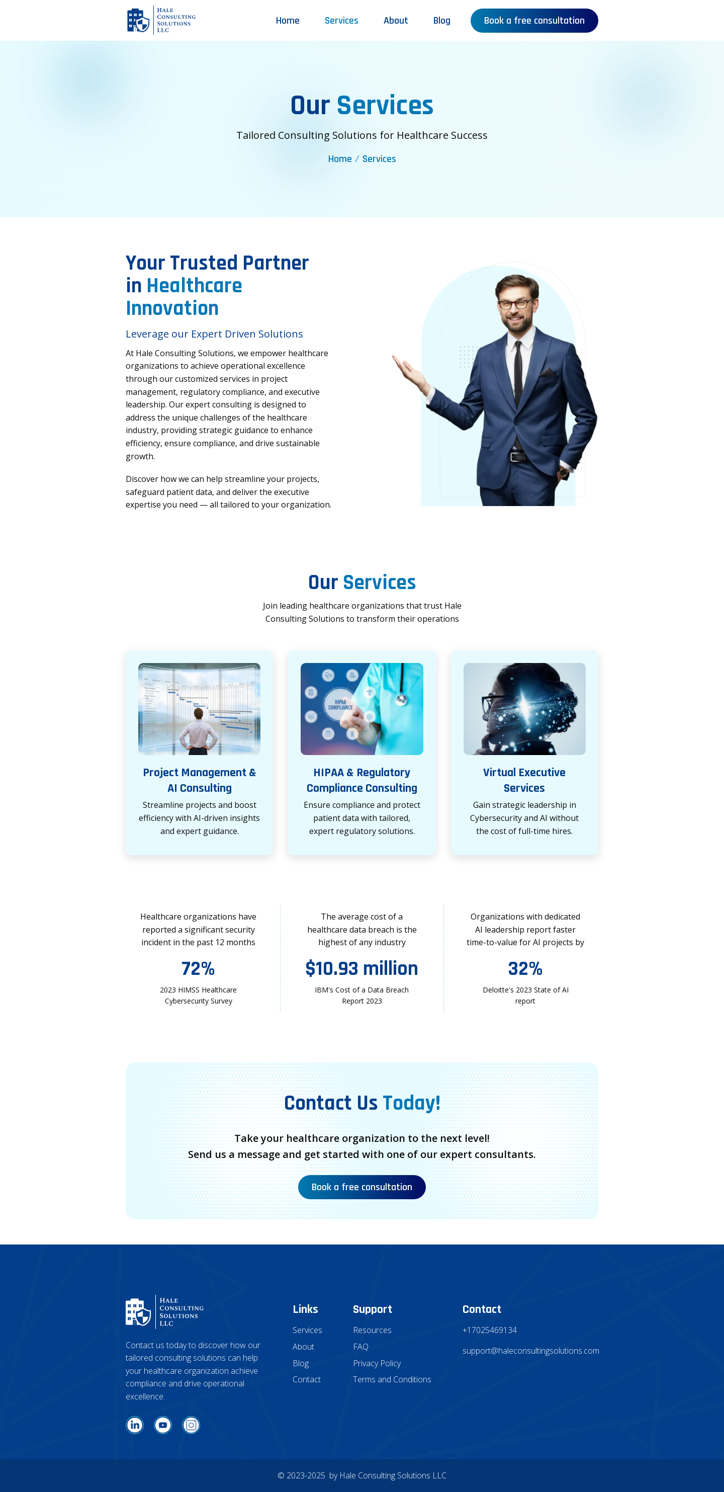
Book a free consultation (534, 20)
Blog (441, 20)
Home (288, 20)
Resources (372, 1330)
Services (341, 20)
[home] (161, 20)
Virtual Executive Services (524, 780)
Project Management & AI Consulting (199, 780)
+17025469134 (490, 1330)
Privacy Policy (377, 1363)
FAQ (361, 1346)
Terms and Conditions (392, 1379)
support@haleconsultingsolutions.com (530, 1350)
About (396, 20)
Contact (307, 1379)
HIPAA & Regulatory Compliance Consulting (362, 780)
